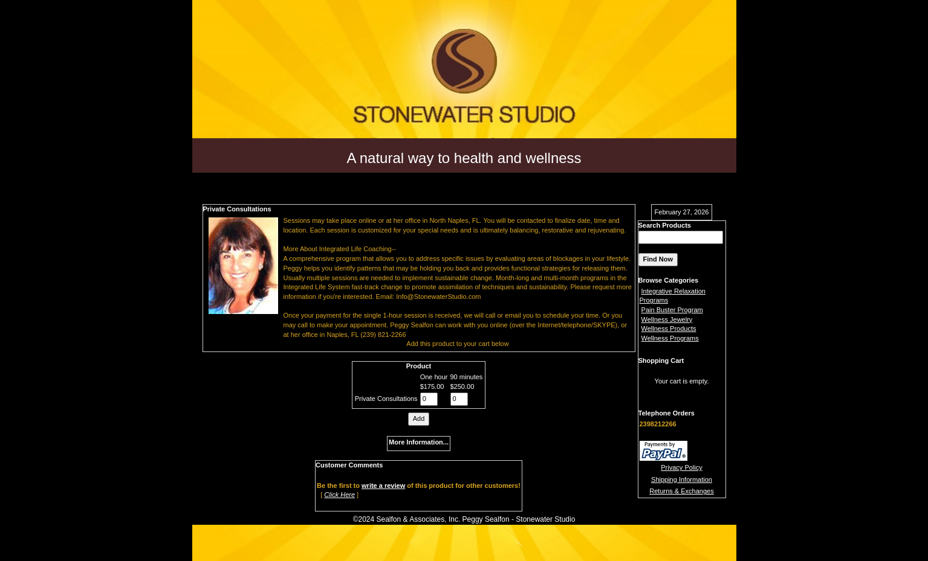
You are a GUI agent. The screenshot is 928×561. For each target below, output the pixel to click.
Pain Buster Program (672, 309)
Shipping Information (681, 479)
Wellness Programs (670, 338)
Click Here (339, 494)
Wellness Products (668, 328)
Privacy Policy (681, 467)
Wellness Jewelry (667, 319)
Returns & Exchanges (681, 491)
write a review (383, 485)
